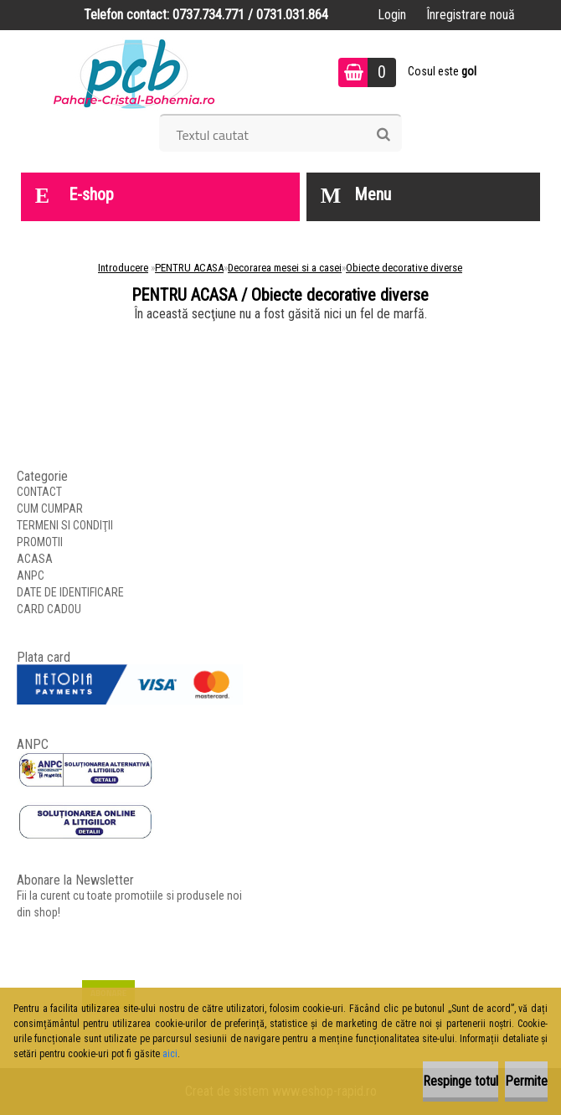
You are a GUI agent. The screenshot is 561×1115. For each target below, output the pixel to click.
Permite (526, 1081)
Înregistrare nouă (470, 15)
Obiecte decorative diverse (404, 267)
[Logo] (134, 72)
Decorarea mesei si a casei (285, 267)
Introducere (123, 267)
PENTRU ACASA (189, 267)
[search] (383, 135)
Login (392, 15)
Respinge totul (460, 1081)
